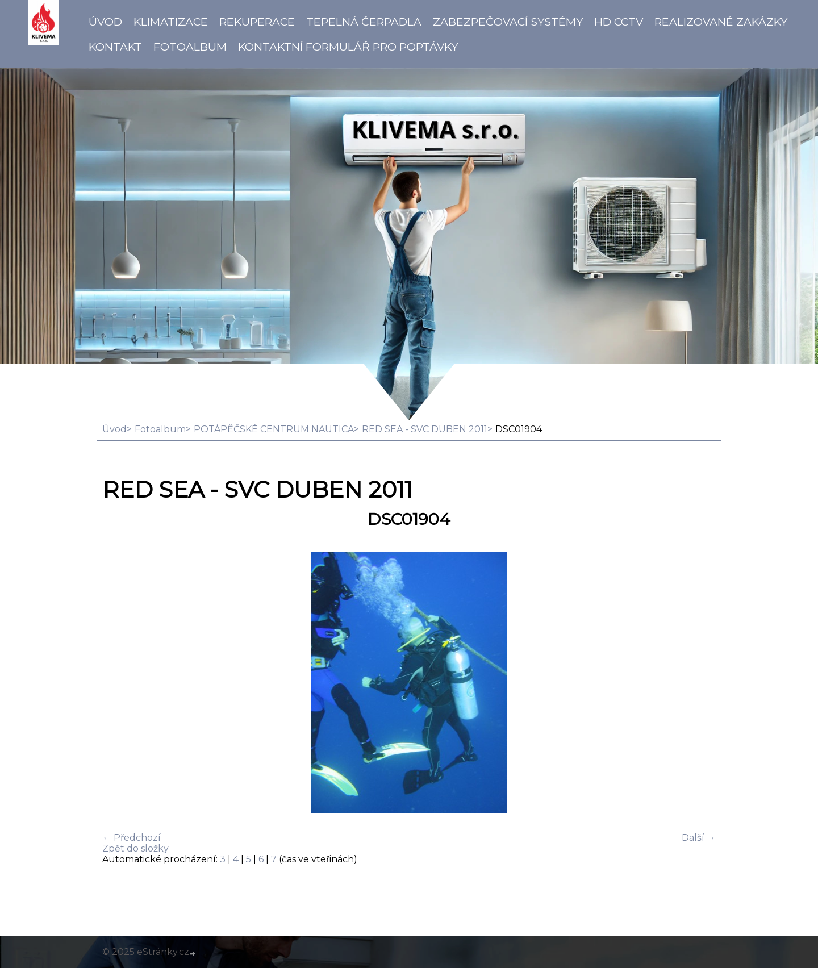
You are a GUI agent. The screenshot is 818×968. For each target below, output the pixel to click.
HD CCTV (618, 21)
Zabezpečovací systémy (508, 21)
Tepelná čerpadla (363, 21)
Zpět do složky (135, 848)
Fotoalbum (190, 46)
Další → (699, 837)
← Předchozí (131, 837)
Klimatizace (170, 21)
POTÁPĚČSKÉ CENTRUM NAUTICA (274, 429)
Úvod (105, 21)
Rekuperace (257, 21)
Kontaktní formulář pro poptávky (348, 46)
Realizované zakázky (720, 21)
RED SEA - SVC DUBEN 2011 (424, 429)
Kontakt (115, 46)
